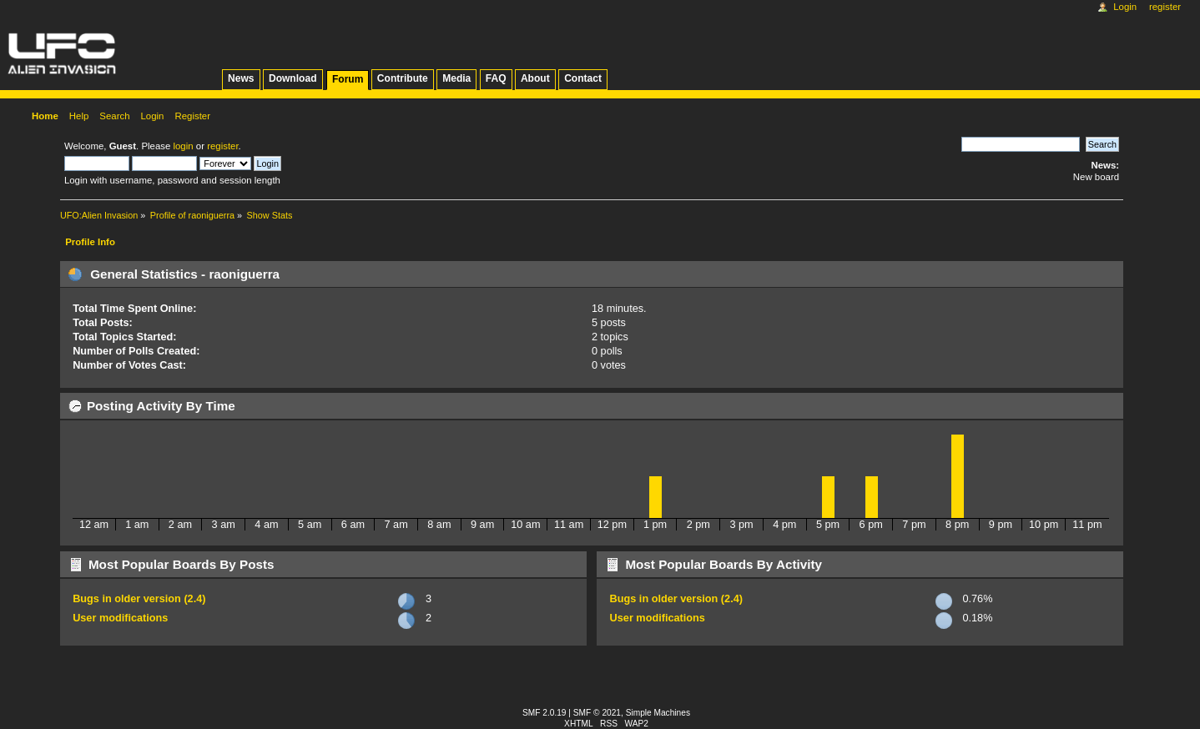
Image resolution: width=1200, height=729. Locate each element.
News (241, 78)
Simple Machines (658, 712)
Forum (347, 79)
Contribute (402, 78)
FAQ (496, 78)
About (535, 78)
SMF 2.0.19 (544, 712)
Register (1165, 7)
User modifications (120, 618)
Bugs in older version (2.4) (139, 599)
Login (1125, 7)
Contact (583, 78)
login (183, 146)
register (222, 146)
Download (293, 78)
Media (456, 78)
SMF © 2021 (597, 712)
